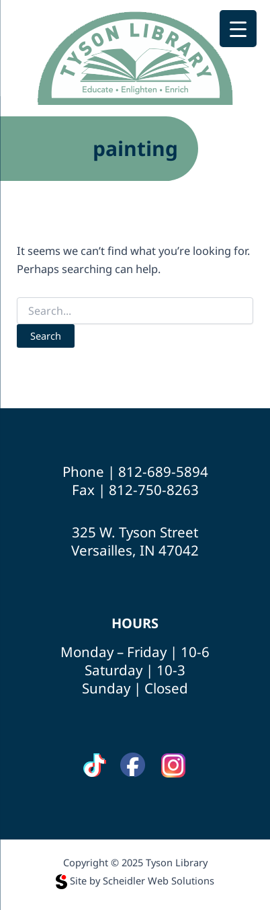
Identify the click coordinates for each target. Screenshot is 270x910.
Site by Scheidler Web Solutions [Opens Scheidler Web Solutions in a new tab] (135, 880)
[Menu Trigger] (238, 28)
